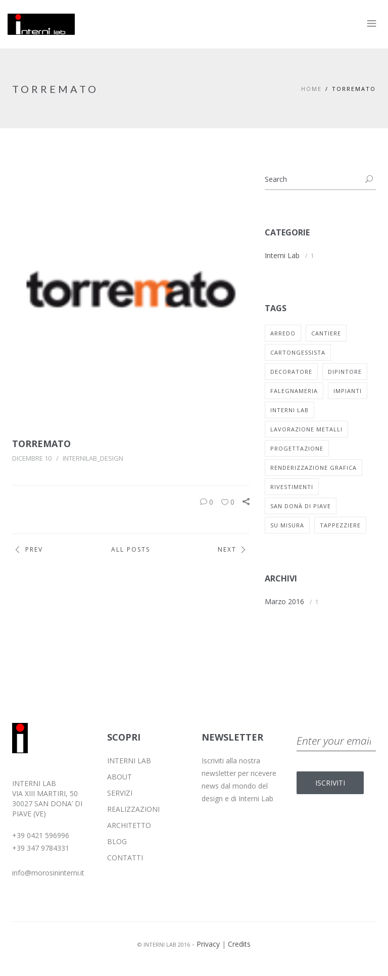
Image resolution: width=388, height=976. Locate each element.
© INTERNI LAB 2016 (163, 944)
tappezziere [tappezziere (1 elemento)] (340, 525)
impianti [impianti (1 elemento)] (347, 391)
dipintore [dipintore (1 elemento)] (345, 371)
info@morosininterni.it (48, 872)
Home (311, 88)
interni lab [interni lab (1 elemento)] (289, 410)
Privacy (208, 944)
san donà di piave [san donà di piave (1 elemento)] (300, 506)
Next (234, 550)
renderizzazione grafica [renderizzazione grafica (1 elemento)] (313, 467)
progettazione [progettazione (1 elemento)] (296, 448)
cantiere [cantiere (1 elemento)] (326, 333)
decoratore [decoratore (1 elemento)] (291, 371)
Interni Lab (282, 255)
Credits (239, 944)
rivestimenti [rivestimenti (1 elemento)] (291, 487)
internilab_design (93, 458)
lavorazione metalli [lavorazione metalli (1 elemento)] (306, 429)
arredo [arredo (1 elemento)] (283, 333)
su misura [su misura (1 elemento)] (287, 525)
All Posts (130, 549)
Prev (27, 550)
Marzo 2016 (284, 601)
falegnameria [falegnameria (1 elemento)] (294, 391)
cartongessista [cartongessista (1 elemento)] (297, 352)
